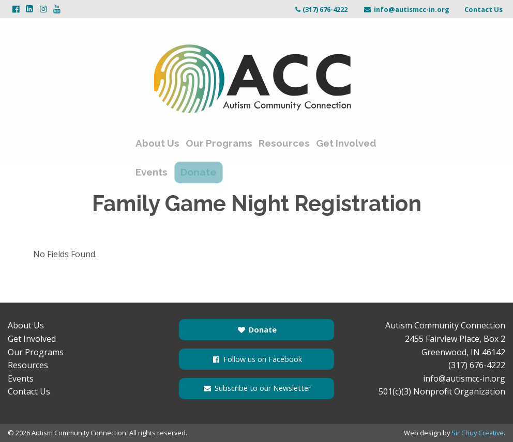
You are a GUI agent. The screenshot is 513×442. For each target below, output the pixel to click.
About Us (157, 143)
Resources (282, 143)
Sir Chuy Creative (477, 432)
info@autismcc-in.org (406, 9)
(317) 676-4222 (320, 9)
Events (152, 169)
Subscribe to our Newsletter (256, 388)
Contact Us (483, 9)
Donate (206, 169)
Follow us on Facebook (256, 359)
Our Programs (218, 143)
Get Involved (342, 143)
